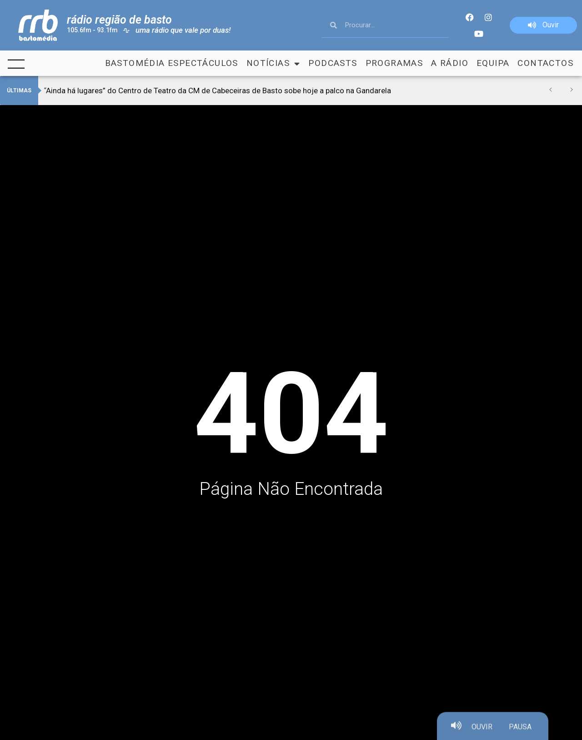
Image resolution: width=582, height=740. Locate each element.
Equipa (493, 63)
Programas (394, 63)
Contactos (545, 63)
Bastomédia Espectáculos (171, 63)
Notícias (273, 63)
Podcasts (332, 63)
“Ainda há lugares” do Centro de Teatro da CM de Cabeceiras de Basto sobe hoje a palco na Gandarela (217, 90)
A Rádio (449, 63)
